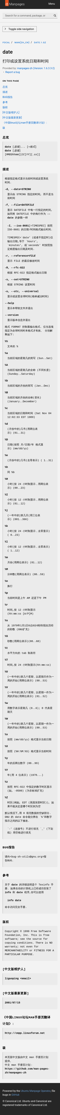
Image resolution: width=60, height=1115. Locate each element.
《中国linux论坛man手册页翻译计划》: (25, 122)
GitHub (15, 1094)
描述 (5, 91)
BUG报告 (8, 97)
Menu (51, 3)
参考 (5, 102)
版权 (5, 107)
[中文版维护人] (11, 112)
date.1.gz (40, 42)
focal (6, 42)
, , (22, 291)
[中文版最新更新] (12, 117)
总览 (5, 86)
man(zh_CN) (22, 42)
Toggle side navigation (21, 29)
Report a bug (12, 72)
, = (18, 189)
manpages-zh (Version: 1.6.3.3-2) (36, 68)
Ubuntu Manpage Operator (36, 1090)
